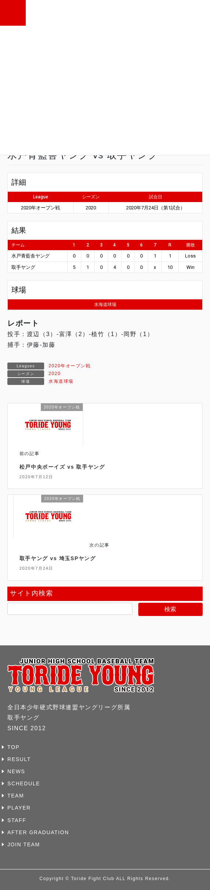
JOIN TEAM (23, 844)
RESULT (19, 759)
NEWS (16, 771)
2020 (55, 373)
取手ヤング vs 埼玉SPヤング (57, 558)
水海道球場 (61, 381)
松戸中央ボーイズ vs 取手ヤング (62, 467)
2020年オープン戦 (70, 365)
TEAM (15, 796)
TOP (13, 747)
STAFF (16, 820)
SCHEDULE (23, 783)
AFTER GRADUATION (38, 832)
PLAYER (19, 808)
